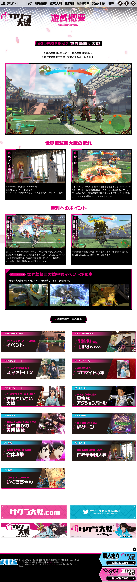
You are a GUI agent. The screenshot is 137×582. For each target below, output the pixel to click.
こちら (50, 562)
